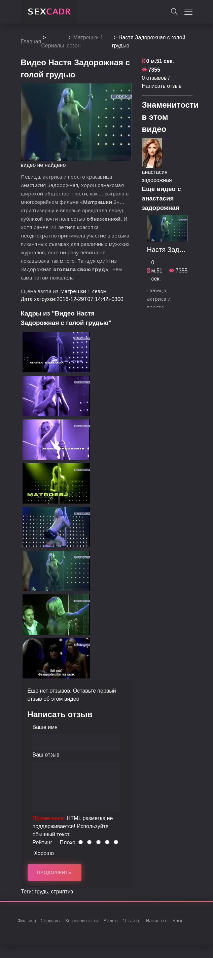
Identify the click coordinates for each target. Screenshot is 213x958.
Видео (110, 920)
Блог (177, 920)
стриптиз (62, 891)
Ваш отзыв (46, 755)
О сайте (131, 920)
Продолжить (54, 872)
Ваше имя (45, 727)
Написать (157, 920)
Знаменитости (81, 920)
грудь (41, 891)
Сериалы (52, 45)
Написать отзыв (162, 86)
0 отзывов (154, 78)
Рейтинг (42, 842)
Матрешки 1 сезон (83, 291)
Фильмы (26, 920)
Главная (31, 41)
